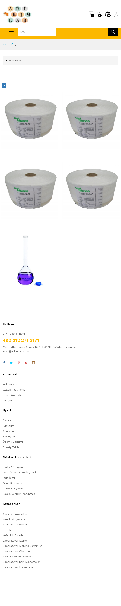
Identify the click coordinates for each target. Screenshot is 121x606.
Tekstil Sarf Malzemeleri (18, 556)
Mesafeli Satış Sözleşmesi (19, 472)
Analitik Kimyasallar (15, 514)
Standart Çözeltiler (15, 524)
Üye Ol (7, 420)
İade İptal (9, 477)
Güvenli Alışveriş (13, 488)
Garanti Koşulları (13, 483)
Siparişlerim (10, 436)
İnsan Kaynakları (13, 395)
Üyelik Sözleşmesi (14, 467)
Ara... (113, 32)
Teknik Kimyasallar (14, 519)
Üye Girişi (116, 14)
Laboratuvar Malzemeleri (18, 567)
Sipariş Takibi (11, 447)
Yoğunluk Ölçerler (13, 535)
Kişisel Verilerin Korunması (19, 493)
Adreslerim (9, 431)
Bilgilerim (8, 425)
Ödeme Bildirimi (13, 441)
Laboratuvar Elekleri (15, 540)
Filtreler (8, 529)
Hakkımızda (10, 384)
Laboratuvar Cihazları (16, 551)
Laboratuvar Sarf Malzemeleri (21, 561)
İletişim (7, 400)
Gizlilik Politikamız (14, 389)
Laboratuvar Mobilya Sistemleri (22, 545)
